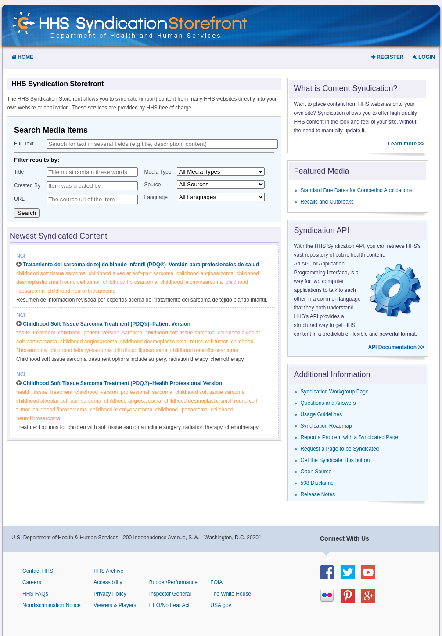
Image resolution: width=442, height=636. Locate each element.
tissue (23, 333)
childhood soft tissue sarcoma (51, 273)
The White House (230, 594)
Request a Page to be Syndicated (339, 449)
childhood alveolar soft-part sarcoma (131, 273)
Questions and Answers (328, 403)
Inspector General (170, 594)
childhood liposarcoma (141, 350)
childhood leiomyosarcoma (191, 282)
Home (22, 57)
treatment (44, 333)
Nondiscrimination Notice (51, 605)
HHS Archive (108, 571)
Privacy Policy (109, 594)
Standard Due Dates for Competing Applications (356, 190)
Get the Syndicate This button (335, 460)
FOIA (216, 582)
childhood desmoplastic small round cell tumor (174, 341)
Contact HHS (37, 571)
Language (156, 197)
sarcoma (132, 333)
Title (19, 172)
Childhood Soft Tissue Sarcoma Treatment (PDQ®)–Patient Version (106, 324)
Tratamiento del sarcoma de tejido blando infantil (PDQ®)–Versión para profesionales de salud (141, 265)
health (23, 392)
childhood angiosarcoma (205, 273)
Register (387, 57)
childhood (69, 333)
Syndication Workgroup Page (334, 392)
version (110, 333)
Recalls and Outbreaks (326, 202)
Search (27, 213)
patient (91, 333)
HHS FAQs (35, 594)
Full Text (23, 144)
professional (135, 392)
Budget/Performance (173, 582)
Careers (31, 582)
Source (152, 185)
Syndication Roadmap (326, 426)
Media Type (158, 172)
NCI (20, 256)
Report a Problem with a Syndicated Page (349, 437)
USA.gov (220, 605)
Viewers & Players (114, 605)
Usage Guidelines (321, 414)
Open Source (315, 472)
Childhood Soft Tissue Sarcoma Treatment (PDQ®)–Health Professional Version (122, 383)
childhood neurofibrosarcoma (81, 291)
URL (19, 199)
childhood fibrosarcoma (130, 282)
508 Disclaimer (317, 483)
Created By (27, 185)
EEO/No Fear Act (169, 605)
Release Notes (317, 494)
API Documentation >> (396, 347)
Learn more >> (406, 144)
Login (424, 57)
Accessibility (107, 582)
